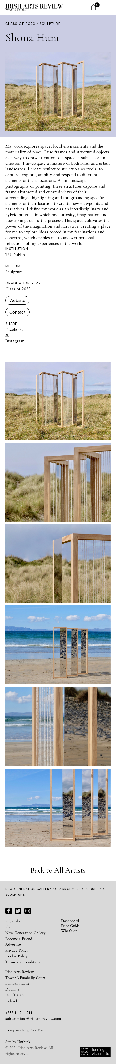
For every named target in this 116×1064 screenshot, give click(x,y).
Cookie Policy (16, 956)
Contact (17, 312)
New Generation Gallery (28, 889)
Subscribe (13, 921)
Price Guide (70, 925)
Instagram (14, 340)
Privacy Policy (16, 950)
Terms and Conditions (23, 962)
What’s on (69, 930)
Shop (9, 927)
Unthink (23, 1041)
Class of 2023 (68, 889)
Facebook (14, 329)
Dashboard (70, 920)
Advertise (13, 944)
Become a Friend (18, 938)
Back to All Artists (58, 870)
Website (17, 300)
